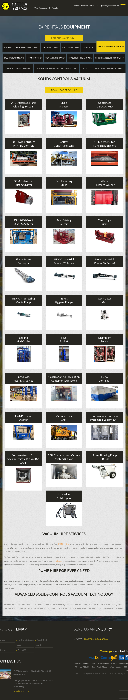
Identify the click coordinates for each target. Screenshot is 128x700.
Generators (88, 47)
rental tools (58, 561)
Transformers (35, 58)
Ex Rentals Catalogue (64, 38)
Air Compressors (70, 47)
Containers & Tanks (55, 58)
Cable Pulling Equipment (18, 68)
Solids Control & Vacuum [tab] (111, 46)
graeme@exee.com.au (110, 5)
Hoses (85, 68)
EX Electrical (63, 544)
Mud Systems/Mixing (14, 58)
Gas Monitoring (50, 47)
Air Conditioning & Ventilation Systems (56, 68)
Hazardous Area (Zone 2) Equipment (21, 47)
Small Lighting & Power (80, 58)
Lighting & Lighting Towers (108, 68)
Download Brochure (64, 90)
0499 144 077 (93, 5)
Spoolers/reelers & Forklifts (109, 58)
